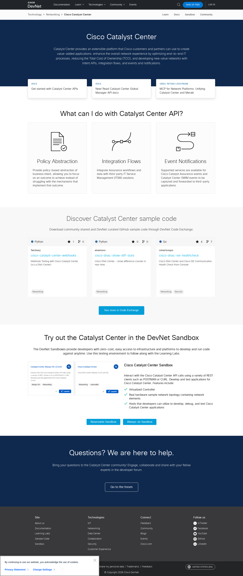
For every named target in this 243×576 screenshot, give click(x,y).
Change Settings (42, 569)
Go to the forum (122, 486)
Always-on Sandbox (139, 421)
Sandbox (190, 15)
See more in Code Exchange (121, 310)
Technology (35, 14)
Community (206, 15)
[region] (49, 566)
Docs (177, 15)
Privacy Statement (15, 569)
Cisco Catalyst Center (77, 14)
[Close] (95, 560)
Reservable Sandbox (103, 421)
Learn (165, 15)
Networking (53, 14)
